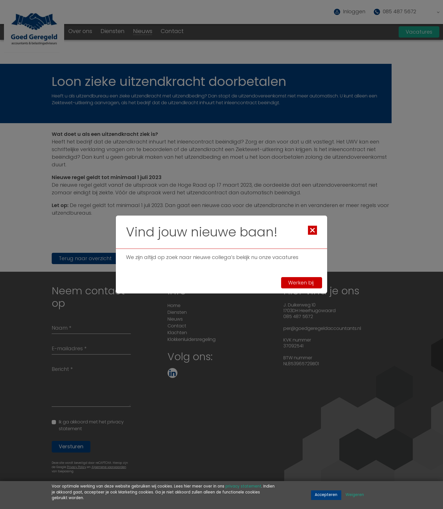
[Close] (312, 230)
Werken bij (301, 283)
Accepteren (326, 495)
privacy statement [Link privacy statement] (243, 486)
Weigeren (355, 495)
